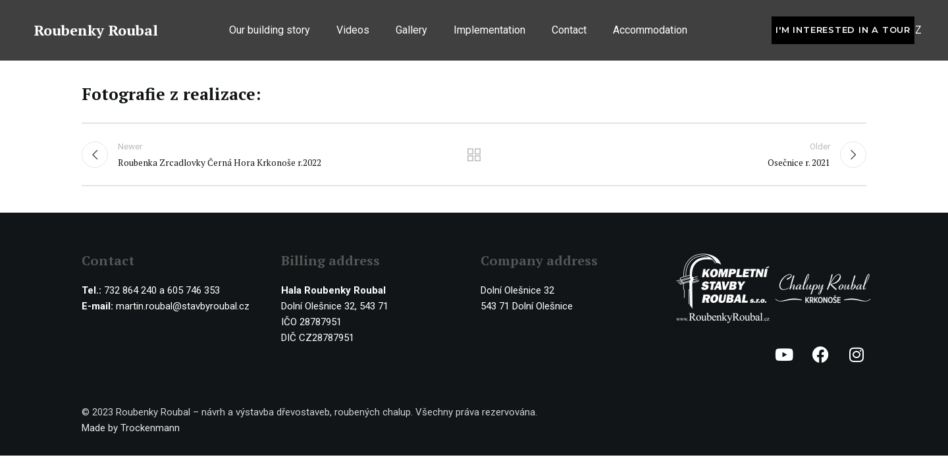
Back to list (474, 155)
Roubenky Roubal (96, 31)
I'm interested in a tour (843, 31)
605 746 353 (193, 292)
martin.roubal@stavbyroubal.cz (183, 307)
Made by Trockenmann (131, 429)
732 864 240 (130, 292)
